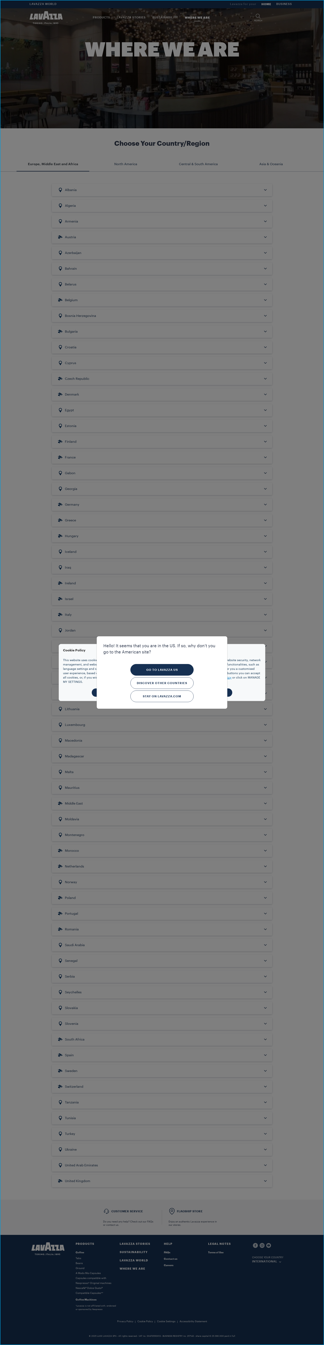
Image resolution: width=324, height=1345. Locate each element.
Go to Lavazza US (162, 669)
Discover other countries (162, 683)
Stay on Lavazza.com (162, 696)
